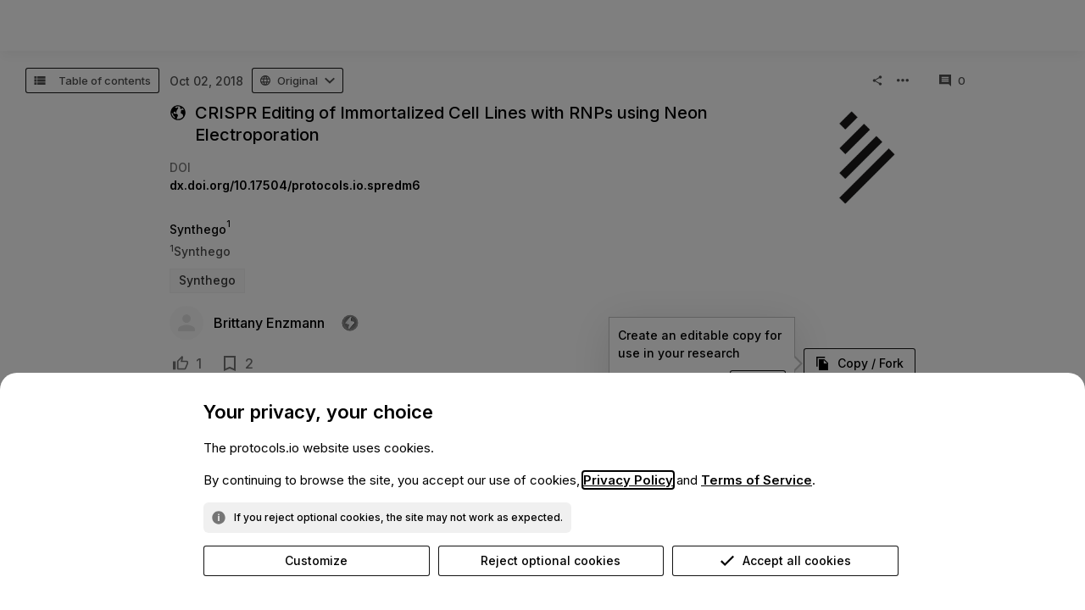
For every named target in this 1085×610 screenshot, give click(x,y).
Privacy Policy (628, 480)
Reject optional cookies (550, 560)
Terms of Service (756, 480)
